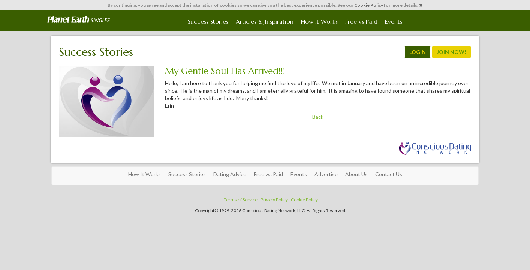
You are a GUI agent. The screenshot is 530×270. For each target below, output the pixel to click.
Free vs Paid (361, 21)
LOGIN (417, 52)
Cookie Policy (368, 5)
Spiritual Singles (78, 19)
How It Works (319, 21)
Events (393, 21)
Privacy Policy (274, 199)
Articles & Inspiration (264, 21)
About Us (356, 174)
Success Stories (208, 21)
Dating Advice (229, 174)
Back (317, 117)
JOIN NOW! (451, 52)
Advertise (326, 174)
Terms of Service (241, 199)
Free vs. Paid (268, 174)
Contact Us (388, 174)
